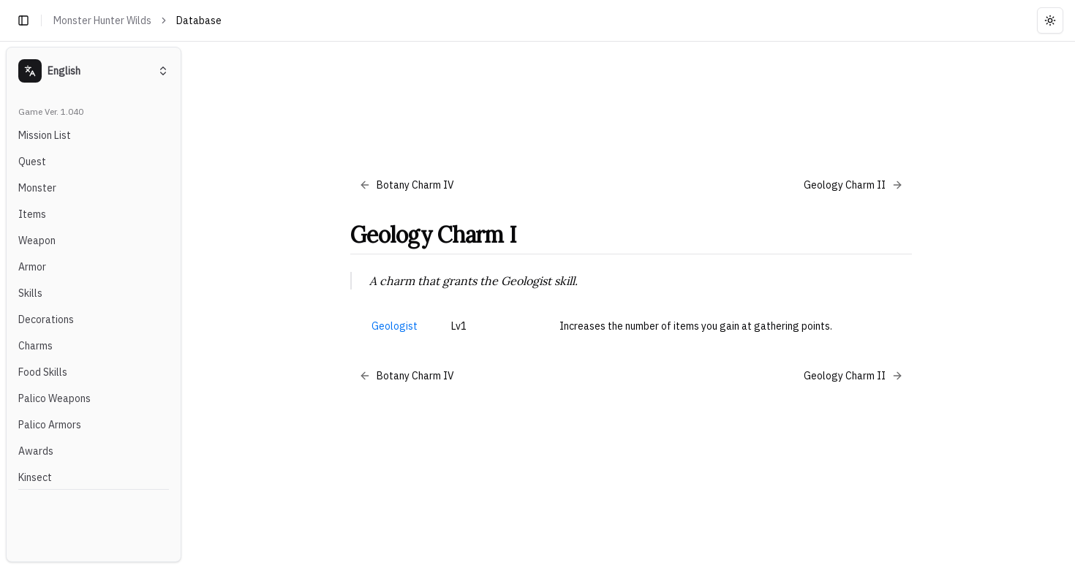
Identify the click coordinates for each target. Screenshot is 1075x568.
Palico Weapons (54, 398)
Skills (30, 293)
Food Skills (42, 372)
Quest (32, 161)
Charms (35, 345)
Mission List (44, 135)
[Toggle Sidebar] (187, 304)
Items (32, 214)
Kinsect (35, 477)
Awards (35, 451)
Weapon (37, 240)
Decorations (46, 319)
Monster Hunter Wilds (102, 20)
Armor (32, 266)
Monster (37, 187)
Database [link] (199, 20)
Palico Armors (49, 424)
